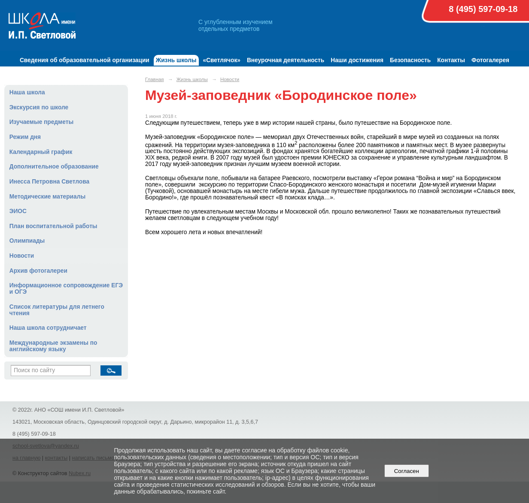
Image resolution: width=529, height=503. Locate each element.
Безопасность (410, 60)
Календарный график (41, 152)
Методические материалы (47, 196)
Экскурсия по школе (38, 107)
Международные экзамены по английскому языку (53, 346)
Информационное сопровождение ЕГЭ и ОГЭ (66, 288)
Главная (154, 79)
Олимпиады (27, 241)
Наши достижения (357, 60)
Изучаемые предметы (41, 122)
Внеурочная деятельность (285, 60)
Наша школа (27, 92)
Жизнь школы (176, 60)
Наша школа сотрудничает (48, 328)
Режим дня (25, 137)
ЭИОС (18, 211)
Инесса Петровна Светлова (49, 181)
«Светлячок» (221, 60)
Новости (21, 256)
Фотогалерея (490, 60)
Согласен (406, 471)
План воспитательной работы (53, 226)
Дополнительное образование (54, 166)
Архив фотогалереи (38, 271)
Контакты (451, 60)
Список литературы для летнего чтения (56, 310)
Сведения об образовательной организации (84, 60)
